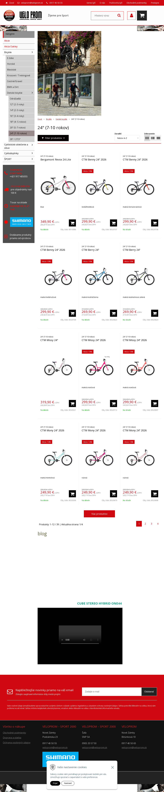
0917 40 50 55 (55, 2)
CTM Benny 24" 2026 (94, 159)
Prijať (55, 783)
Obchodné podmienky (137, 2)
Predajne (155, 2)
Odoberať (149, 691)
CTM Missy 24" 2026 (94, 340)
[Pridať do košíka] (72, 222)
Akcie (7, 40)
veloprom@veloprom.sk (32, 2)
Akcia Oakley (11, 46)
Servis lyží (91, 2)
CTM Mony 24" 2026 (52, 430)
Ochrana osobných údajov (16, 742)
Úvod (11, 2)
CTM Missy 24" (49, 340)
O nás (102, 2)
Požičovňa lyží (115, 2)
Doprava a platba (12, 737)
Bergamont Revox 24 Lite (55, 159)
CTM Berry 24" (90, 249)
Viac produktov (99, 513)
